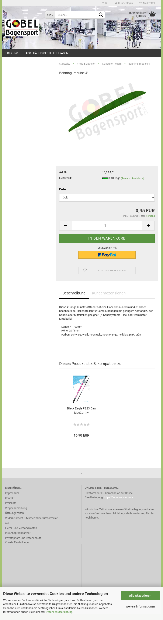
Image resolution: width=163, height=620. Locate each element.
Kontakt (9, 504)
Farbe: (63, 195)
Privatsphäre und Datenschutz (23, 543)
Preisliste (10, 509)
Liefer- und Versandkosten (21, 533)
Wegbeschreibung (16, 514)
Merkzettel (147, 3)
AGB (7, 529)
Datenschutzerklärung (59, 611)
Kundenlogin (124, 3)
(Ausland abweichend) (132, 184)
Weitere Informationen (140, 606)
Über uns (12, 53)
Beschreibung (74, 299)
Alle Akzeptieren (140, 595)
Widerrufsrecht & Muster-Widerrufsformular (31, 524)
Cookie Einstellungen (17, 548)
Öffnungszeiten (14, 519)
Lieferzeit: (65, 184)
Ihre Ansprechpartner (17, 539)
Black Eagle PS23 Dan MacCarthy (81, 416)
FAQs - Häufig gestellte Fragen (46, 53)
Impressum (12, 499)
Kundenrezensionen (109, 299)
